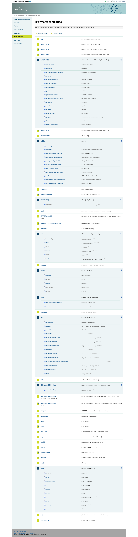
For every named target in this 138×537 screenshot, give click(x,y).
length (48, 489)
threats (48, 117)
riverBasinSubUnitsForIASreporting (57, 361)
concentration (50, 481)
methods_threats (51, 83)
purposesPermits (51, 353)
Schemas (17, 33)
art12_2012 (45, 44)
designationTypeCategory (54, 157)
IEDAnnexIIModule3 (48, 396)
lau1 (42, 421)
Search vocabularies (43, 33)
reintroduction (50, 113)
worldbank (45, 520)
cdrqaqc (48, 326)
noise (43, 447)
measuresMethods (51, 341)
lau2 (42, 426)
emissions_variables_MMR (54, 302)
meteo (48, 493)
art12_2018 (45, 49)
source (48, 283)
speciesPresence (51, 365)
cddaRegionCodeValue (53, 146)
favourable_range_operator (54, 72)
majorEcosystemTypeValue (54, 172)
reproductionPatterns (52, 357)
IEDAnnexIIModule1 (48, 385)
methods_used (50, 87)
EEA (22, 1)
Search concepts (57, 33)
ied (42, 380)
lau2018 (44, 432)
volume (48, 509)
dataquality (45, 200)
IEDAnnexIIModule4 (48, 403)
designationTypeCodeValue (54, 161)
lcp (42, 437)
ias (42, 317)
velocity (48, 505)
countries (49, 330)
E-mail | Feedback (20, 531)
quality (48, 106)
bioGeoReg (49, 322)
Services (17, 40)
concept (48, 275)
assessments (50, 65)
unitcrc (48, 259)
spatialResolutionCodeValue (54, 183)
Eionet (22, 15)
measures (49, 76)
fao (42, 234)
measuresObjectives (52, 345)
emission (49, 485)
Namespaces (18, 43)
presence (49, 102)
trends (48, 121)
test (42, 463)
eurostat (44, 229)
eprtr (42, 211)
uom (42, 468)
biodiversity (45, 136)
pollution (49, 91)
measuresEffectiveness (53, 337)
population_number (52, 94)
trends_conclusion (52, 124)
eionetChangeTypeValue (53, 164)
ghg (42, 297)
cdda (43, 141)
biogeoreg (49, 68)
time (47, 501)
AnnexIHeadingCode (52, 390)
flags (47, 243)
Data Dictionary (29, 15)
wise (42, 515)
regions (48, 176)
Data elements (18, 29)
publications (45, 452)
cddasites (49, 149)
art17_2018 (45, 131)
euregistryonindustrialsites (51, 223)
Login (108, 1)
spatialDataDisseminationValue (55, 179)
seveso (43, 458)
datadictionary (46, 194)
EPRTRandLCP (46, 216)
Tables (16, 26)
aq (42, 39)
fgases (43, 265)
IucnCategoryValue (52, 168)
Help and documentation (22, 19)
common (44, 189)
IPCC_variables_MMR (52, 306)
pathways (49, 349)
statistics (49, 497)
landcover (44, 416)
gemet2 (43, 270)
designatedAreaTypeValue (54, 153)
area (47, 477)
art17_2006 (45, 55)
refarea (48, 251)
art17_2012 (45, 60)
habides (44, 312)
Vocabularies (18, 36)
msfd (43, 442)
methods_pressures (52, 79)
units (47, 373)
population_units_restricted (54, 98)
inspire (43, 411)
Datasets (17, 22)
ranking (48, 109)
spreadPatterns (51, 369)
